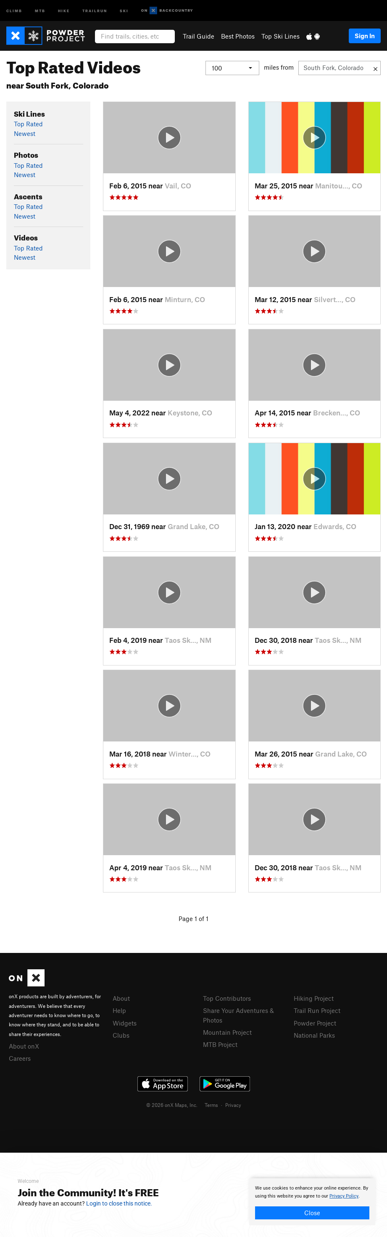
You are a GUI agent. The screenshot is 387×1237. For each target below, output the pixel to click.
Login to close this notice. (119, 1203)
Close (312, 1212)
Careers (20, 1058)
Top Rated (28, 124)
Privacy (233, 1105)
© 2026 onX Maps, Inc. (171, 1105)
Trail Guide (198, 36)
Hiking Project (314, 998)
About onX (24, 1046)
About (121, 998)
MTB (40, 10)
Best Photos (238, 36)
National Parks (314, 1035)
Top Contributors (227, 998)
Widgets (125, 1023)
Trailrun (94, 10)
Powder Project (315, 1023)
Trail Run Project (317, 1010)
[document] (312, 1201)
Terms (211, 1105)
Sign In (365, 35)
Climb (14, 10)
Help (119, 1010)
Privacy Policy (343, 1196)
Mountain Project (227, 1032)
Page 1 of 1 (193, 918)
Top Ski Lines (280, 36)
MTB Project (220, 1044)
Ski (124, 10)
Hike (64, 10)
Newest (24, 133)
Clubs (121, 1035)
